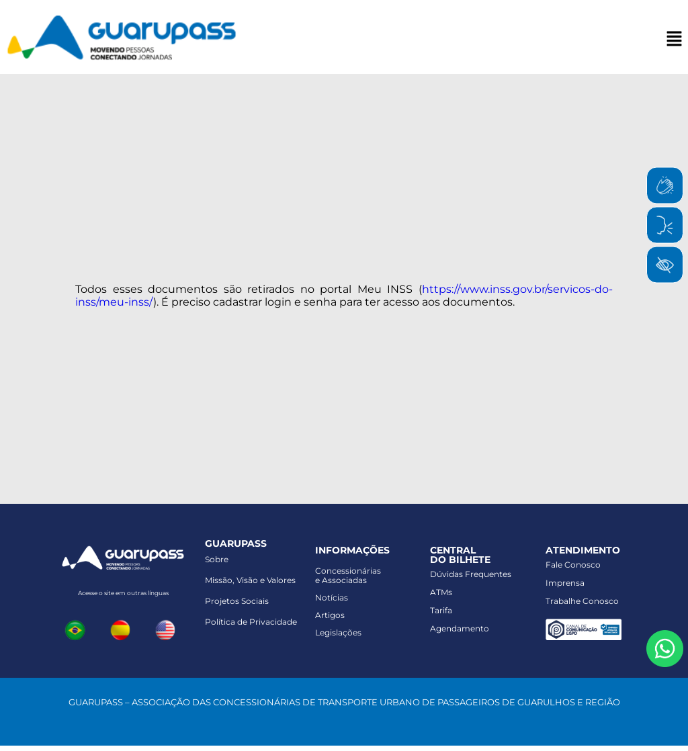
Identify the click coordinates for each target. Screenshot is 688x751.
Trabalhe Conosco (582, 601)
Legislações (338, 632)
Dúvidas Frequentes (470, 574)
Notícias (331, 597)
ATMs (441, 592)
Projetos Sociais (237, 601)
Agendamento (459, 628)
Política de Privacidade (251, 622)
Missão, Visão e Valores (250, 580)
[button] (674, 39)
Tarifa (441, 610)
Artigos (330, 615)
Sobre (216, 559)
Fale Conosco (573, 565)
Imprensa (565, 583)
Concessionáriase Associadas (348, 575)
